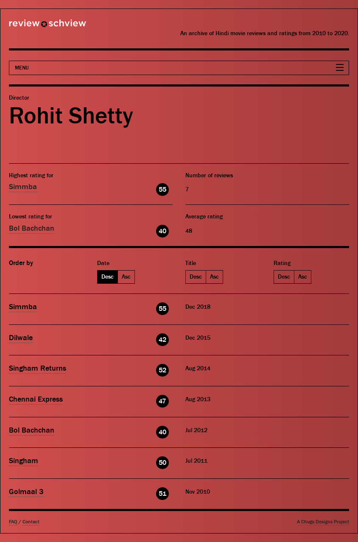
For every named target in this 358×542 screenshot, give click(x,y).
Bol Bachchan (31, 228)
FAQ (13, 522)
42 (162, 339)
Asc (126, 277)
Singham (23, 461)
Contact (30, 522)
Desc (107, 277)
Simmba (23, 187)
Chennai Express (36, 399)
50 (162, 462)
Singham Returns (37, 368)
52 (162, 370)
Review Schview (33, 26)
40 (162, 231)
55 (162, 189)
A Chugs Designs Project (323, 522)
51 (162, 493)
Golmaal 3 (26, 492)
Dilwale (21, 338)
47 (162, 401)
